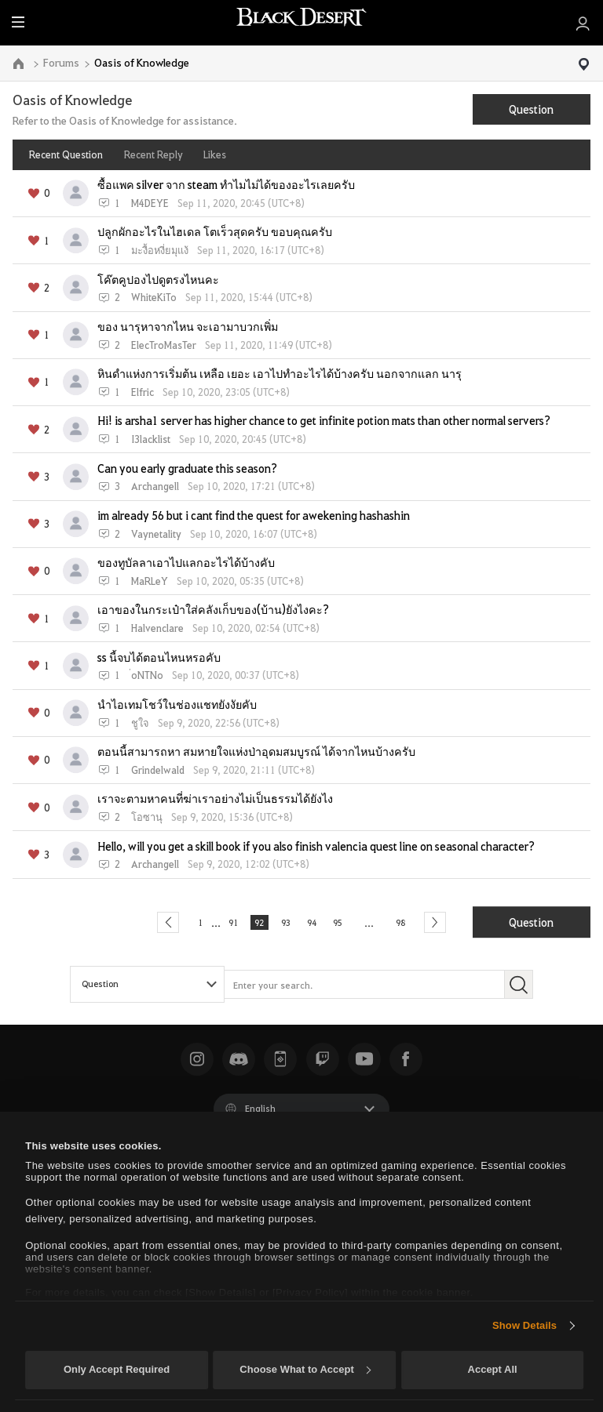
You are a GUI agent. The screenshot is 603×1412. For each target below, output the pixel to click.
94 (316, 922)
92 (253, 922)
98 (416, 922)
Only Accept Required (117, 1369)
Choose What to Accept (304, 1369)
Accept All (492, 1369)
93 (285, 922)
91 (222, 922)
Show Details (524, 1325)
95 (348, 922)
